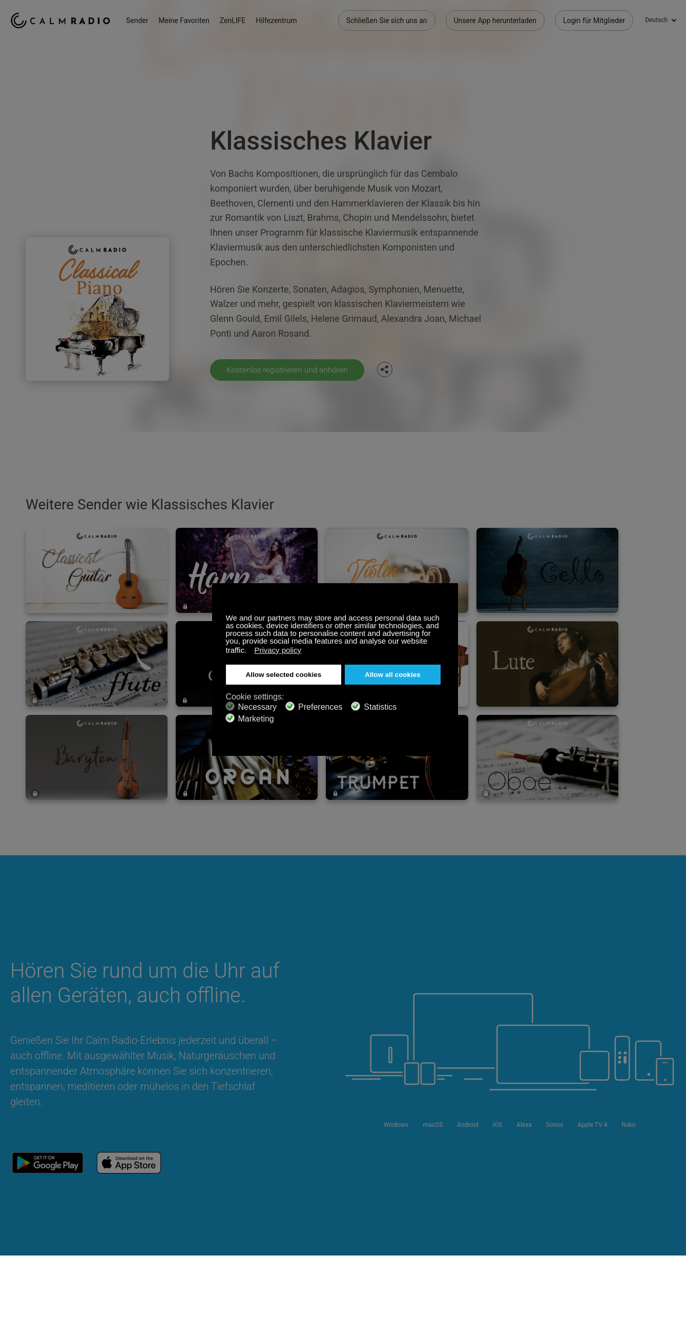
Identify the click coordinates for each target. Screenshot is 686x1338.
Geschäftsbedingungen (47, 1268)
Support (22, 1218)
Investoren (266, 1268)
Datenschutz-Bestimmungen (175, 1268)
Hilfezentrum (280, 20)
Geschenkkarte (34, 1234)
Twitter (635, 1216)
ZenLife (141, 1234)
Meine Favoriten (188, 20)
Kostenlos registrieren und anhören (288, 370)
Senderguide (269, 1251)
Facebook (601, 1216)
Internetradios (32, 1251)
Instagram (669, 1216)
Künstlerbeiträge (156, 1251)
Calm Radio (62, 20)
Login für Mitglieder (594, 20)
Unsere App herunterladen (495, 20)
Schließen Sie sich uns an (386, 20)
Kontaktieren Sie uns (282, 1218)
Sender (142, 20)
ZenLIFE (237, 20)
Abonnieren (148, 1218)
